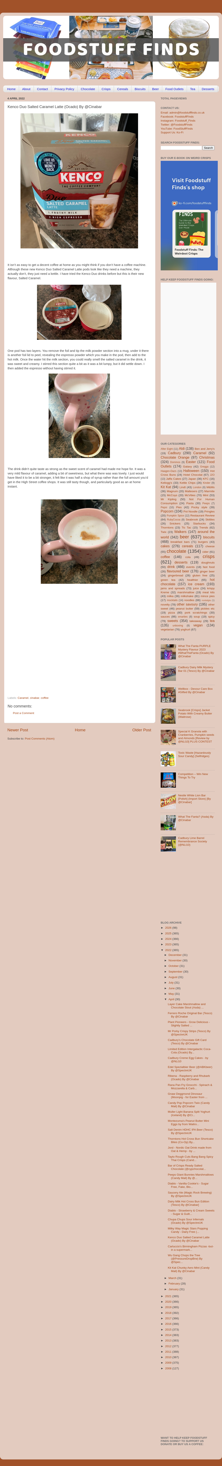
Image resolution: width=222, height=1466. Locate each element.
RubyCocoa (173, 519)
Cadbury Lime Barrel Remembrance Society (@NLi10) (192, 841)
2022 (168, 950)
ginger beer (207, 571)
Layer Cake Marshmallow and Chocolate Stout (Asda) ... (187, 1006)
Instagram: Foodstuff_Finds (178, 120)
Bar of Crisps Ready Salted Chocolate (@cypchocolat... (187, 1167)
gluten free (200, 575)
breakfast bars (180, 541)
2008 (168, 1368)
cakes (165, 546)
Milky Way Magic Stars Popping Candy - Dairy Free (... (188, 1230)
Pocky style (199, 507)
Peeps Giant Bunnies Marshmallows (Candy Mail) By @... (191, 1176)
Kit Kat (166, 487)
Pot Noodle (190, 511)
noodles (189, 600)
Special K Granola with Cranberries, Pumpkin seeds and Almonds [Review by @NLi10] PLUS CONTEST (196, 736)
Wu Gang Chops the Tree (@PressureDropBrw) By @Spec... (185, 1259)
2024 (168, 938)
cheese (210, 546)
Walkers (180, 532)
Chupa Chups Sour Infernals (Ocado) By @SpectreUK (186, 1221)
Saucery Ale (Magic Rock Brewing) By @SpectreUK (190, 1194)
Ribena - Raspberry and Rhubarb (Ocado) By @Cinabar (189, 1077)
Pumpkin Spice (175, 515)
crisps (209, 556)
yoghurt (185, 629)
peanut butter (184, 608)
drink (171, 567)
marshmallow (185, 592)
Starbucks (199, 523)
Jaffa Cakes (173, 478)
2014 (168, 1335)
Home (11, 89)
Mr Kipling (168, 499)
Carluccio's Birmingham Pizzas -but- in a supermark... (191, 1248)
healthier (192, 579)
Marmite (209, 491)
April (172, 999)
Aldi (182, 448)
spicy (211, 616)
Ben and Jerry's (205, 448)
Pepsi (164, 507)
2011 (168, 1351)
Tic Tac (186, 527)
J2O (212, 474)
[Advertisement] (44, 644)
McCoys (172, 495)
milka (170, 596)
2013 (168, 1340)
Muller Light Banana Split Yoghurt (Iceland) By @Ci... (189, 1113)
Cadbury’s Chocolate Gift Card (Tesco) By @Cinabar (187, 1041)
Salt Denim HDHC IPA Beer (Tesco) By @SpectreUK (190, 1131)
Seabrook (192, 519)
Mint (205, 495)
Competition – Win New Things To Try (193, 775)
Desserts (208, 89)
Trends (203, 527)
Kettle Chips (188, 482)
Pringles (209, 511)
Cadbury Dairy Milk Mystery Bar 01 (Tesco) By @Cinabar (196, 669)
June (172, 988)
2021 (168, 1296)
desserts (181, 562)
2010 (168, 1357)
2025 (168, 933)
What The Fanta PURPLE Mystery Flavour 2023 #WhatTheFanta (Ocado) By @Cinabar (196, 651)
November (175, 960)
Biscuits (140, 89)
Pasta (190, 503)
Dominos (175, 462)
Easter (191, 462)
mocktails (172, 600)
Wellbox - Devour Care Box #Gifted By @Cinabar (195, 690)
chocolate (176, 551)
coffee (45, 697)
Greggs (204, 466)
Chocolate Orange (175, 457)
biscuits (209, 537)
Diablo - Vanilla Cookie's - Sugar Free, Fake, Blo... (188, 1185)
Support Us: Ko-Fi (172, 132)
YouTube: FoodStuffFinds (177, 128)
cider (205, 551)
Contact (42, 89)
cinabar (34, 697)
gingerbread (175, 575)
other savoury (187, 604)
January (174, 1289)
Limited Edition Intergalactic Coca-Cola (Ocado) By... (189, 1050)
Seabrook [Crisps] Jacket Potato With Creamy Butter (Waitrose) (195, 713)
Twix (163, 532)
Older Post (141, 730)
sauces (165, 616)
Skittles (210, 519)
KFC (206, 478)
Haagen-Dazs (168, 471)
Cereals (122, 89)
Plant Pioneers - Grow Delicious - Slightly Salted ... (189, 1023)
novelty (165, 604)
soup (197, 616)
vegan (198, 625)
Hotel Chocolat (192, 474)
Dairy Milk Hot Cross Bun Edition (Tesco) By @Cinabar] (188, 1203)
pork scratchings (196, 612)
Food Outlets (174, 89)
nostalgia (206, 600)
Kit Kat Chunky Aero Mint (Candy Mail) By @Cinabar (189, 1269)
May (172, 993)
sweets (172, 621)
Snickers (175, 523)
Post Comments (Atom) (40, 738)
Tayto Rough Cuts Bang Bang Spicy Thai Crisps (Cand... (190, 1158)
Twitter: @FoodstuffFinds (176, 124)
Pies (179, 507)
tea (212, 621)
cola (187, 557)
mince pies (208, 596)
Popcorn (167, 511)
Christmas (207, 457)
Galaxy (187, 466)
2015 (168, 1329)
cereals (187, 546)
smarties (183, 616)
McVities (190, 495)
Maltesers (191, 491)
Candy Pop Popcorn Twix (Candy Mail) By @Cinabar (189, 1104)
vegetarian (167, 629)
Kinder (206, 482)
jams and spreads (173, 588)
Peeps (206, 503)
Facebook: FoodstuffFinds (177, 116)
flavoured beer (178, 571)
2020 (168, 1301)
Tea (192, 89)
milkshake (187, 596)
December (175, 955)
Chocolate (88, 89)
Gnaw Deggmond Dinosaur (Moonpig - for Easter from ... (188, 1095)
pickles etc (208, 608)
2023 (168, 944)
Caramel (23, 697)
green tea (168, 579)
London (197, 487)
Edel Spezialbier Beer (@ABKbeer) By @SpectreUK (190, 1068)
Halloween (191, 471)
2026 (168, 927)
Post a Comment (23, 713)
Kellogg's (166, 482)
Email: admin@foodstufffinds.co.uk (183, 112)
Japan (192, 478)
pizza (171, 612)
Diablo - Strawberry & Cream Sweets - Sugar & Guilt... (191, 1212)
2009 (168, 1362)
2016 (168, 1323)
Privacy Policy (64, 89)
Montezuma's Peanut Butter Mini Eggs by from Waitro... (188, 1122)
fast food (209, 567)
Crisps (106, 89)
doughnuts (208, 562)
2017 (168, 1318)
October (174, 965)
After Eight (167, 448)
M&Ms (211, 487)
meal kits (209, 592)
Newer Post (17, 730)
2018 (168, 1312)
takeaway (195, 621)
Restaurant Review (202, 515)
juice (196, 588)
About (26, 89)
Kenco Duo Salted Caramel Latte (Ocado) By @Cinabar (189, 1239)
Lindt (183, 487)
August (173, 977)
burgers (203, 541)
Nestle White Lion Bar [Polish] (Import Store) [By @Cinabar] (194, 799)
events (190, 567)
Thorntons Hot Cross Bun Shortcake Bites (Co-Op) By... (191, 1140)
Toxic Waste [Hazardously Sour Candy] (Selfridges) (194, 754)
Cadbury (174, 453)
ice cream (196, 584)
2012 (168, 1346)
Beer (155, 89)
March (173, 1278)
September (176, 971)
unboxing (178, 625)
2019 (168, 1307)
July (171, 982)
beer (184, 536)
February (175, 1283)
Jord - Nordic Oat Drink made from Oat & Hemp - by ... (189, 1149)
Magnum (172, 491)
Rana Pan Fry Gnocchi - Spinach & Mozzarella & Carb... (190, 1086)
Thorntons (167, 527)
